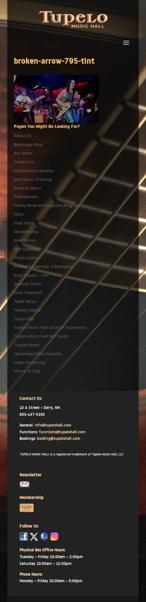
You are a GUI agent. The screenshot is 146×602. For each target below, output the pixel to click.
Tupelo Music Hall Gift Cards (41, 336)
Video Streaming (29, 362)
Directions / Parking (32, 179)
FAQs (18, 214)
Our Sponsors (27, 249)
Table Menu (25, 301)
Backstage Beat (28, 144)
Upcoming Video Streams (38, 353)
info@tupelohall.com (53, 425)
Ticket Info (24, 319)
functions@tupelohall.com (62, 432)
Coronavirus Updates (34, 170)
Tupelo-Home (26, 345)
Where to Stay (27, 371)
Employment (26, 196)
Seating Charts (28, 283)
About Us (22, 135)
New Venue (25, 240)
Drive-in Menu (27, 188)
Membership (26, 231)
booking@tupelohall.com (58, 438)
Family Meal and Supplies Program (47, 205)
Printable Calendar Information (43, 266)
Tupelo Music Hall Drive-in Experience (50, 327)
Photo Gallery (26, 257)
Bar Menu (23, 153)
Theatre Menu (27, 310)
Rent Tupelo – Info (31, 275)
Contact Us (24, 161)
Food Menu (24, 223)
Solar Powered (27, 292)
